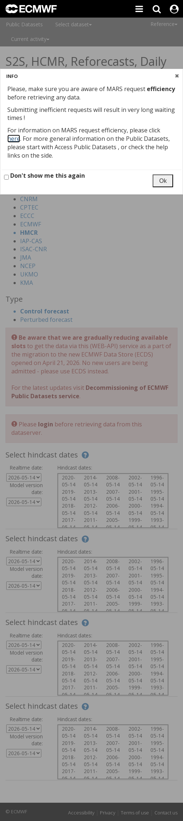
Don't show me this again (44, 176)
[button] (176, 75)
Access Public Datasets (86, 147)
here (13, 139)
